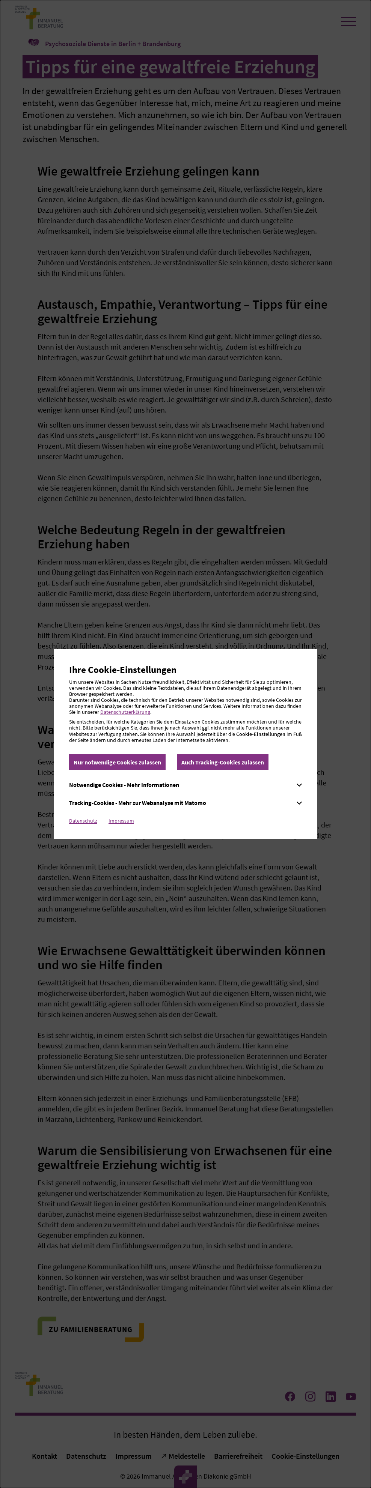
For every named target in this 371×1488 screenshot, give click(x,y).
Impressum (121, 821)
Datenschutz (83, 821)
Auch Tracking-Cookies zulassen (222, 762)
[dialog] (185, 744)
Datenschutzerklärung (125, 712)
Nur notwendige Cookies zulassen (117, 762)
